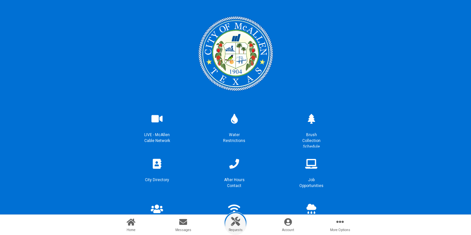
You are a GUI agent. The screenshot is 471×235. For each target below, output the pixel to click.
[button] (157, 128)
